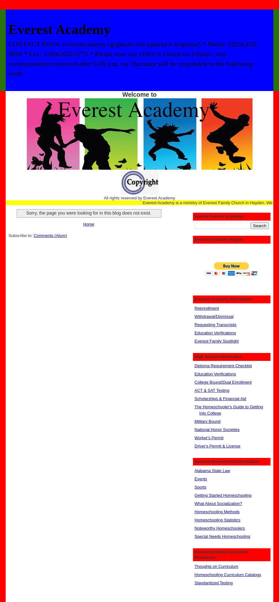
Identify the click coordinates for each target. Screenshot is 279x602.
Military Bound (207, 421)
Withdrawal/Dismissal (214, 316)
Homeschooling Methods (217, 511)
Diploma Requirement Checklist (223, 365)
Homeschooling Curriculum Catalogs (228, 574)
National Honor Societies (217, 429)
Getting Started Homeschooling (223, 495)
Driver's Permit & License (218, 446)
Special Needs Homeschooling (222, 536)
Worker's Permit (209, 437)
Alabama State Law (212, 470)
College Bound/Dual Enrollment (223, 382)
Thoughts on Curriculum (216, 566)
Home (88, 224)
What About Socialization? (218, 503)
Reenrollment (207, 308)
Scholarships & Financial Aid (220, 398)
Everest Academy (59, 29)
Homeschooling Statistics (217, 520)
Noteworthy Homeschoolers (220, 528)
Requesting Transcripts (215, 324)
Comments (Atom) (50, 235)
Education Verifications (215, 333)
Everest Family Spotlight (217, 341)
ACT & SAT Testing (212, 390)
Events (201, 479)
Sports (200, 487)
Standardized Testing (214, 583)
